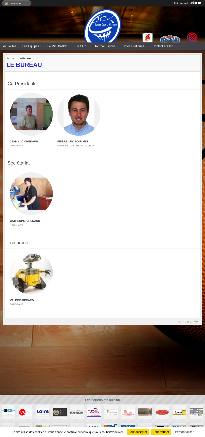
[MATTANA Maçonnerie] (9, 412)
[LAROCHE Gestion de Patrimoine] (111, 412)
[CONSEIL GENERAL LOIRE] (43, 412)
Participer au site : (187, 3)
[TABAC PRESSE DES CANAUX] (196, 412)
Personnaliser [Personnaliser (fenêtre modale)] (184, 432)
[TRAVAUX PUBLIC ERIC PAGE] (162, 412)
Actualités (9, 46)
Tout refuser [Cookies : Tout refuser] (161, 432)
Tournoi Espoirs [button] (105, 46)
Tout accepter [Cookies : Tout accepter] (138, 432)
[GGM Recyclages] (77, 412)
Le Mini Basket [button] (57, 46)
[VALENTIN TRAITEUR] (26, 412)
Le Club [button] (81, 46)
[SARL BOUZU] (145, 412)
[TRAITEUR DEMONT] (60, 412)
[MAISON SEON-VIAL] (128, 412)
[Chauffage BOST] (179, 412)
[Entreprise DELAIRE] (94, 412)
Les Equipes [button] (30, 46)
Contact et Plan (163, 46)
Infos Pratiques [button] (134, 46)
